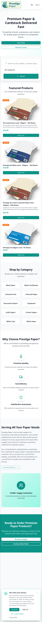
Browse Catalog (21, 539)
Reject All (25, 609)
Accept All (14, 609)
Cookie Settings (17, 614)
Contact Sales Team (21, 544)
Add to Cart (21, 135)
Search (21, 76)
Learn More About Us (10, 467)
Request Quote (21, 47)
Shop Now (21, 43)
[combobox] (21, 69)
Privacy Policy (13, 617)
